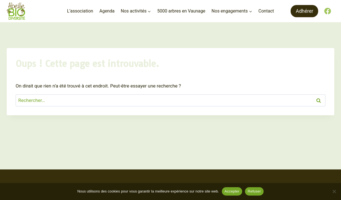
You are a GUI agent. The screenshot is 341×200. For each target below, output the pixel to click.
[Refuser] (334, 191)
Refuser (254, 191)
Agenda (106, 11)
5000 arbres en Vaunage (181, 11)
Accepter (232, 191)
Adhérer (304, 11)
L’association (80, 11)
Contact (266, 11)
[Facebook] (327, 11)
